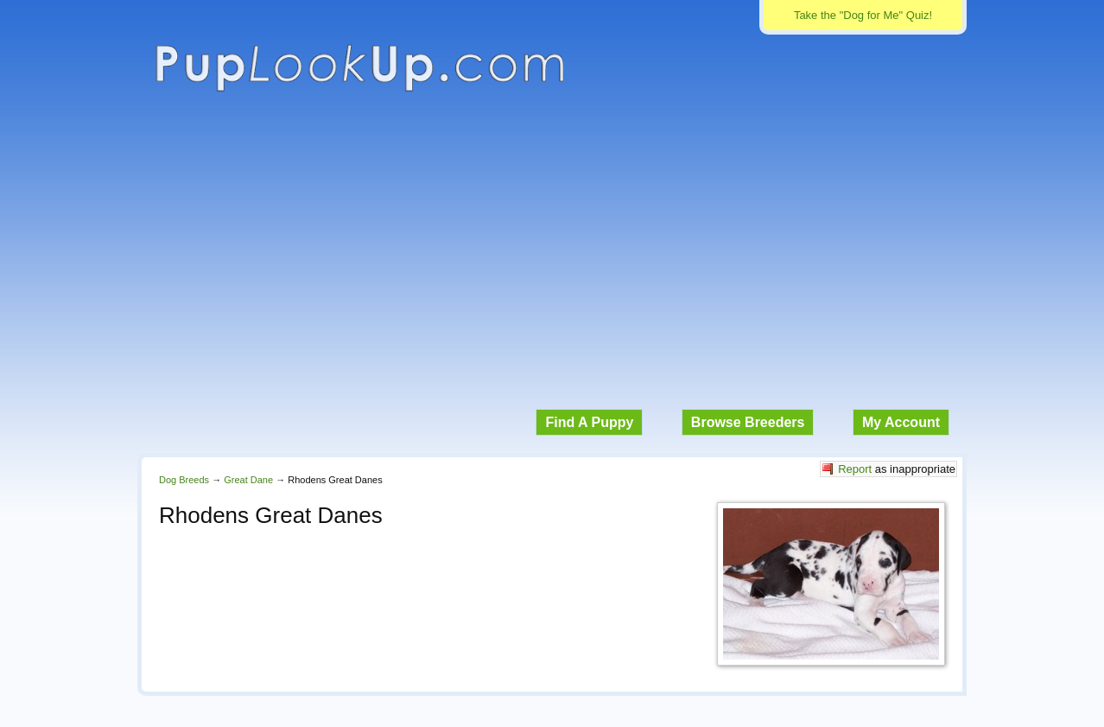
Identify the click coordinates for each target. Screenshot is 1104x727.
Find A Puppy (589, 422)
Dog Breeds (184, 480)
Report (855, 468)
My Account (901, 422)
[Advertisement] (552, 259)
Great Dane (248, 480)
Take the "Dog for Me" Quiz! (863, 15)
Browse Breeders (748, 422)
